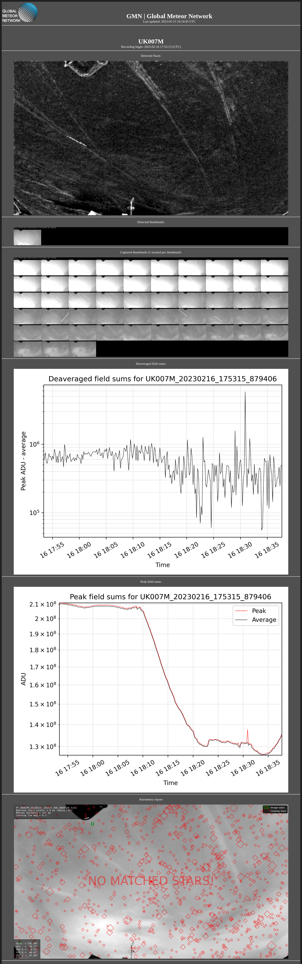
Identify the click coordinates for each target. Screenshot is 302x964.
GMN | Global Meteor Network (169, 16)
